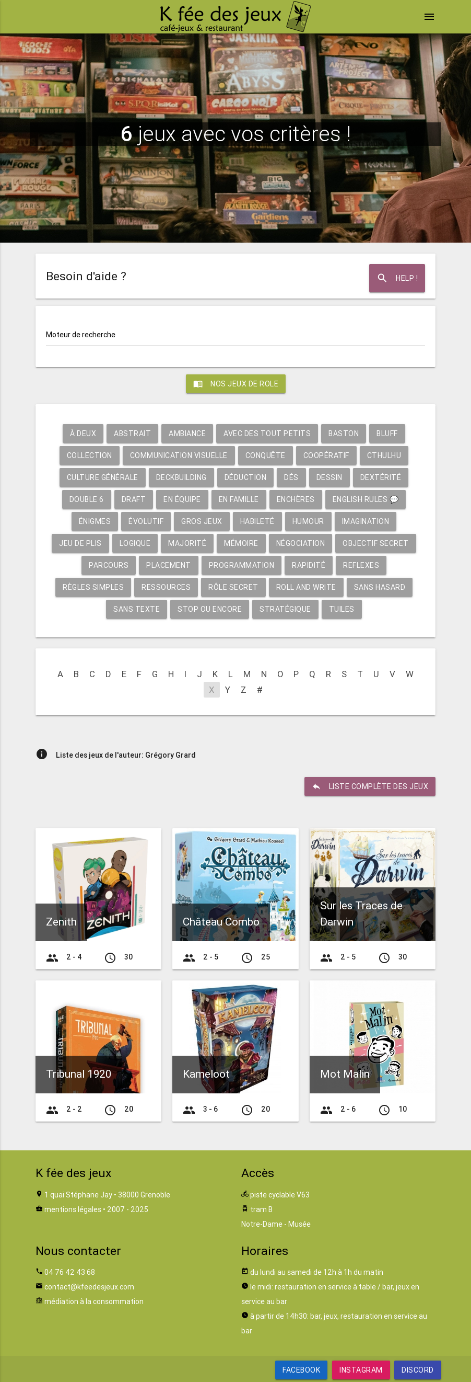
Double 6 (86, 499)
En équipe (182, 499)
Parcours (108, 565)
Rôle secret (233, 587)
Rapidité (308, 565)
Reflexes (361, 565)
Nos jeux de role (235, 383)
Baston (343, 433)
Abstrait (132, 433)
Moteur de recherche (80, 334)
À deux (83, 433)
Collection (89, 455)
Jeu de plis (80, 543)
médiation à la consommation (94, 1301)
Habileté (257, 521)
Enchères (296, 499)
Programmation (242, 565)
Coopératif (326, 455)
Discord (418, 1370)
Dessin (329, 477)
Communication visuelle (179, 455)
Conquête (265, 455)
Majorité (187, 543)
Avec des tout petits (267, 433)
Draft (134, 499)
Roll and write (306, 587)
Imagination (366, 521)
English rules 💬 (366, 499)
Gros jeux (201, 521)
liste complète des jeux (370, 786)
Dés (291, 477)
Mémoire (241, 543)
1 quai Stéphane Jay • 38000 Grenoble (107, 1195)
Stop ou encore (210, 609)
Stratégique (285, 609)
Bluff (387, 433)
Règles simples (93, 587)
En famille (239, 499)
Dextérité (381, 477)
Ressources (166, 587)
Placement (168, 565)
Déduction (246, 477)
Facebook (301, 1370)
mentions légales (72, 1209)
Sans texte (136, 609)
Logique (135, 543)
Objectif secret (376, 543)
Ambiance (187, 433)
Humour (308, 521)
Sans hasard (380, 587)
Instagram (361, 1370)
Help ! (397, 278)
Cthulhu (384, 455)
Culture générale (102, 477)
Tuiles (342, 609)
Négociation (300, 543)
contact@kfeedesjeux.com (89, 1287)
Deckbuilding (181, 477)
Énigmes (95, 521)
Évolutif (145, 521)
